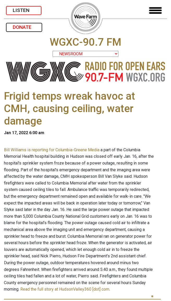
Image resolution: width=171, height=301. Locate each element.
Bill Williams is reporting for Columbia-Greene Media (51, 149)
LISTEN (24, 10)
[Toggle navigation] (155, 10)
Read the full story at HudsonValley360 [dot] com (64, 289)
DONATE (24, 27)
